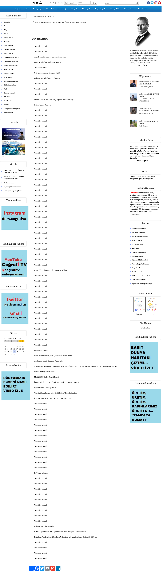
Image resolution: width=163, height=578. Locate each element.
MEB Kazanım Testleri (139, 272)
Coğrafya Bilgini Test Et (11, 57)
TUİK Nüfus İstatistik (139, 279)
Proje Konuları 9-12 (10, 53)
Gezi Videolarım (9, 183)
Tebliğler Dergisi (137, 240)
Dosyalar (6, 42)
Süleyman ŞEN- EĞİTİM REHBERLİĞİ (149, 83)
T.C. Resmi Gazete (137, 244)
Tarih (5, 89)
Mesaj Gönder (8, 38)
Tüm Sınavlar (143, 9)
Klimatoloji (50, 9)
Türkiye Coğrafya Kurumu (140, 264)
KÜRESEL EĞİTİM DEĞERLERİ (146, 100)
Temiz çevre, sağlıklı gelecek (12, 191)
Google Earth (136, 268)
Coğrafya (18, 9)
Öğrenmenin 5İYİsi (146, 113)
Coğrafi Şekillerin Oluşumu (12, 187)
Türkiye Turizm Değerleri (12, 108)
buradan (72, 22)
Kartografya (37, 9)
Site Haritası (145, 328)
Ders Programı (8, 69)
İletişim (6, 30)
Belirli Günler (8, 97)
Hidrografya (74, 9)
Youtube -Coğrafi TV (138, 232)
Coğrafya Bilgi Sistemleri (140, 260)
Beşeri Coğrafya (100, 9)
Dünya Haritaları (137, 256)
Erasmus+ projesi (9, 93)
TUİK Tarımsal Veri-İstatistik (141, 276)
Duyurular (7, 26)
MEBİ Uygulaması (10, 141)
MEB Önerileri (8, 112)
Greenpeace (135, 248)
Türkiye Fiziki (115, 9)
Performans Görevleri (11, 61)
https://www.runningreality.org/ (142, 283)
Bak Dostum (143, 126)
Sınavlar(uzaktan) (9, 49)
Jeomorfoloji (61, 9)
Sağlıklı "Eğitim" (9, 73)
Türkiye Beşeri (129, 9)
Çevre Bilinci (8, 77)
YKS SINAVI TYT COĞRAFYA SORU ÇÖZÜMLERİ (14, 172)
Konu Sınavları (8, 45)
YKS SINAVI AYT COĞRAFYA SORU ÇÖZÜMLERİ (14, 178)
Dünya (27, 9)
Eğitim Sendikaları (10, 85)
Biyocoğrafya (86, 9)
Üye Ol (51, 3)
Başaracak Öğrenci (146, 87)
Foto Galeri (7, 34)
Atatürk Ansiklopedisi (139, 228)
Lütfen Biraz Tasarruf (11, 81)
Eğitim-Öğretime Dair (11, 65)
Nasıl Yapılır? (8, 101)
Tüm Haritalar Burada (139, 252)
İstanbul (6, 104)
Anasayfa (7, 22)
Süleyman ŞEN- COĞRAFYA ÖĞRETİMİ (149, 109)
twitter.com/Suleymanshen (140, 236)
